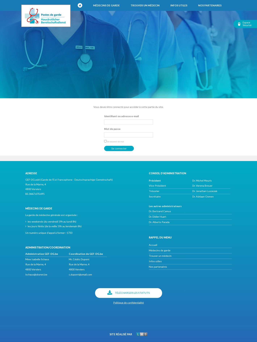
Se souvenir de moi (114, 141)
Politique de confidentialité (128, 302)
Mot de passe (112, 128)
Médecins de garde (106, 5)
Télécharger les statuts (128, 293)
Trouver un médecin (145, 5)
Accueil (153, 244)
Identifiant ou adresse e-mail (121, 116)
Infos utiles (178, 5)
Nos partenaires (210, 5)
